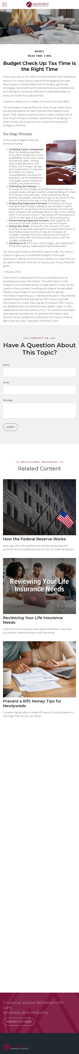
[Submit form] (10, 427)
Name (6, 365)
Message (8, 400)
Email (6, 382)
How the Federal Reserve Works (34, 539)
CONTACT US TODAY (18, 1021)
